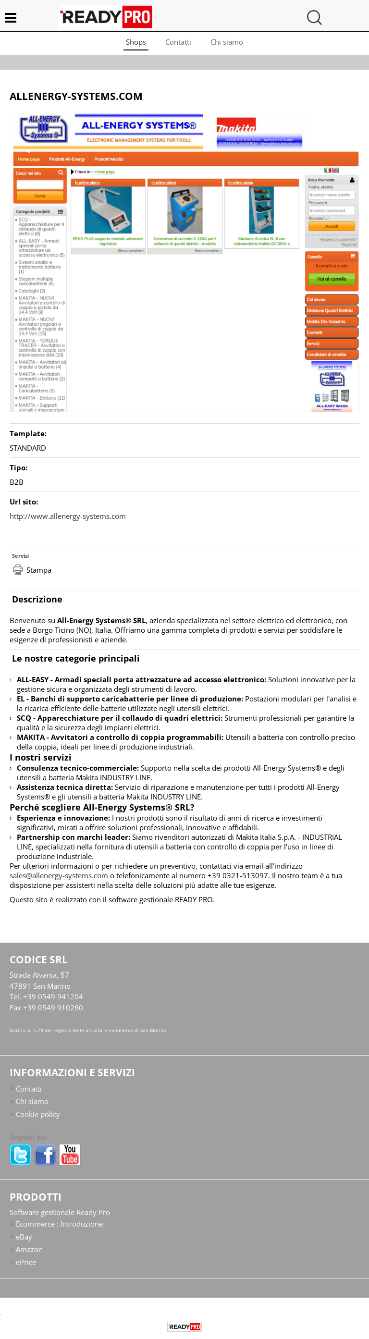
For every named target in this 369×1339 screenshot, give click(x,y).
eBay (24, 1236)
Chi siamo (226, 42)
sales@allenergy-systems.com (59, 875)
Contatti (178, 42)
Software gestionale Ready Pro (60, 1212)
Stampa (38, 570)
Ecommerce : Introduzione (59, 1223)
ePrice (26, 1262)
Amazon (29, 1249)
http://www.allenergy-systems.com (68, 516)
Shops (136, 42)
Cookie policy (38, 1114)
